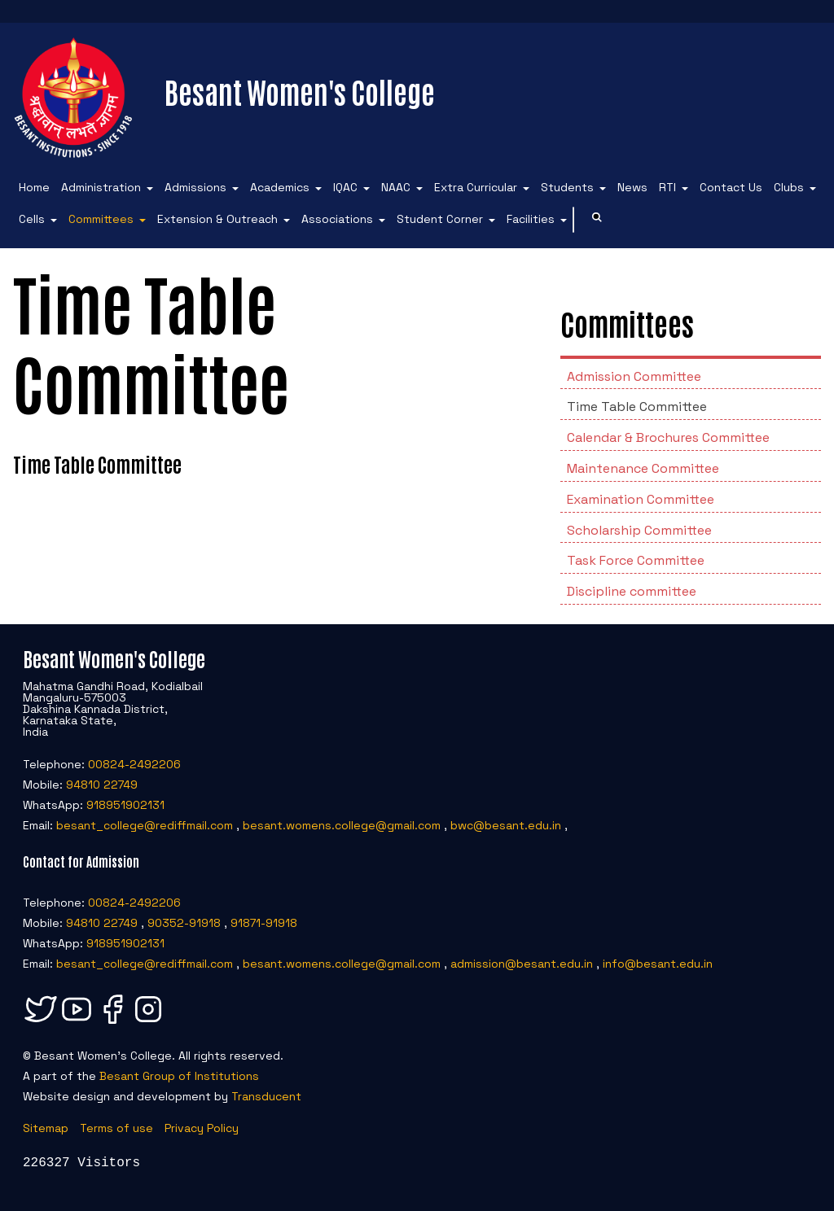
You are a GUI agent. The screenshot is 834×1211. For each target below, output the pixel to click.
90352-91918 (184, 923)
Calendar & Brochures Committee (668, 437)
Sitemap (45, 1128)
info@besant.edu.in (658, 963)
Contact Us (731, 187)
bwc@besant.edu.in (505, 825)
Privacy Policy (202, 1128)
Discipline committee (631, 591)
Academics (279, 187)
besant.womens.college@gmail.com (342, 825)
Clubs (789, 187)
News (632, 187)
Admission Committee (634, 376)
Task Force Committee (636, 560)
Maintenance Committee (643, 468)
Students (567, 187)
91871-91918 (263, 923)
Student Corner (440, 219)
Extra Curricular (475, 187)
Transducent (266, 1096)
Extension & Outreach (217, 219)
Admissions (195, 187)
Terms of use (116, 1128)
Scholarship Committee (639, 530)
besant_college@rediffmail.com (144, 825)
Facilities (531, 219)
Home (34, 187)
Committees (101, 219)
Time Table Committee (637, 406)
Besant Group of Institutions (179, 1076)
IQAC (345, 187)
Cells (32, 219)
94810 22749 (102, 784)
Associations (337, 219)
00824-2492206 (134, 764)
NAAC (395, 187)
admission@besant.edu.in (521, 963)
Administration (101, 187)
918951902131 (125, 805)
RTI (667, 187)
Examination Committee (640, 499)
